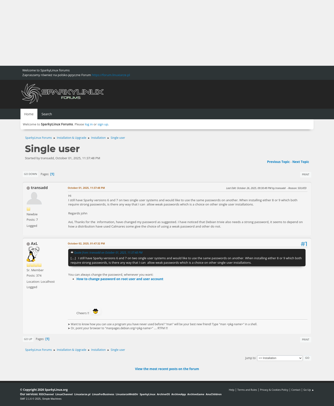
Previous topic (278, 162)
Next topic (300, 162)
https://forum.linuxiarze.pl (111, 75)
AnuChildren (214, 394)
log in (89, 124)
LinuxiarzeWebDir (127, 394)
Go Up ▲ (308, 389)
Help (231, 389)
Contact (295, 389)
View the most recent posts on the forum (167, 369)
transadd (39, 187)
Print (305, 174)
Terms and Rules (247, 389)
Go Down (30, 174)
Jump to (250, 358)
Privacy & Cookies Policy (274, 389)
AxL (34, 243)
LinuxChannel (64, 394)
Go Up (28, 339)
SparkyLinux (147, 394)
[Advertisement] (141, 33)
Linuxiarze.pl (82, 394)
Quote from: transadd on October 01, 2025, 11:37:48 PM (108, 252)
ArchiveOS (163, 394)
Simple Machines (51, 398)
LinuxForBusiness (103, 394)
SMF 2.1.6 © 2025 (30, 398)
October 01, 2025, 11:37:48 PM (86, 187)
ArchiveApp (178, 394)
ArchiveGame (195, 394)
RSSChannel (46, 394)
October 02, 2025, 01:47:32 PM (86, 243)
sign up (103, 124)
